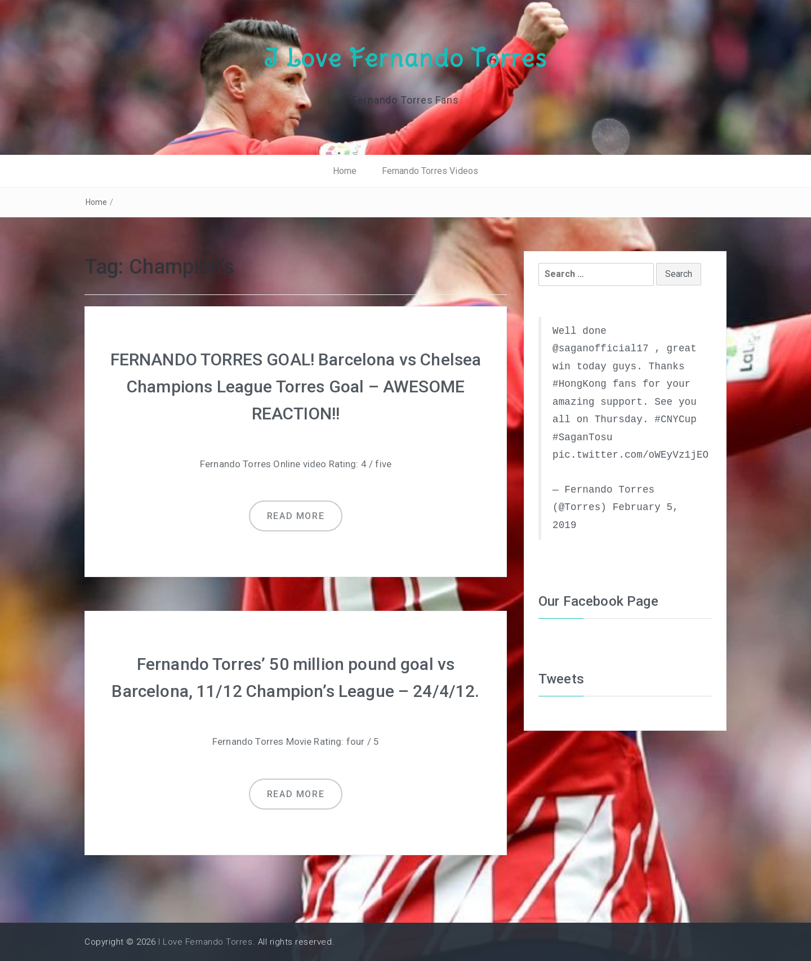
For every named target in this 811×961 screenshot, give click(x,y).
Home (345, 171)
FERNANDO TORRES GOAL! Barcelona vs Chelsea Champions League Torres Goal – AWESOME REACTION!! (296, 386)
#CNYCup (675, 419)
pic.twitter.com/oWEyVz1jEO (630, 455)
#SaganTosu (582, 437)
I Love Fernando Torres (405, 58)
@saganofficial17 (600, 348)
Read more (295, 516)
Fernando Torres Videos (430, 171)
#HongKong (579, 384)
